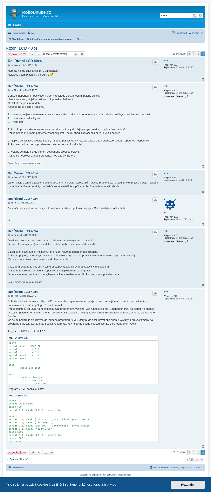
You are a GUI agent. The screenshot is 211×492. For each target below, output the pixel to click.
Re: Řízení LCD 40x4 (25, 61)
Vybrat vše (21, 338)
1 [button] (194, 54)
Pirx (166, 86)
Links (17, 25)
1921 (176, 217)
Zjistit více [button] (109, 484)
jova (166, 60)
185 (175, 90)
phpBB (95, 475)
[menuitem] (31, 32)
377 (175, 65)
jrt (165, 212)
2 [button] (198, 54)
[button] (189, 53)
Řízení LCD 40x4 (21, 48)
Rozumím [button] (188, 484)
